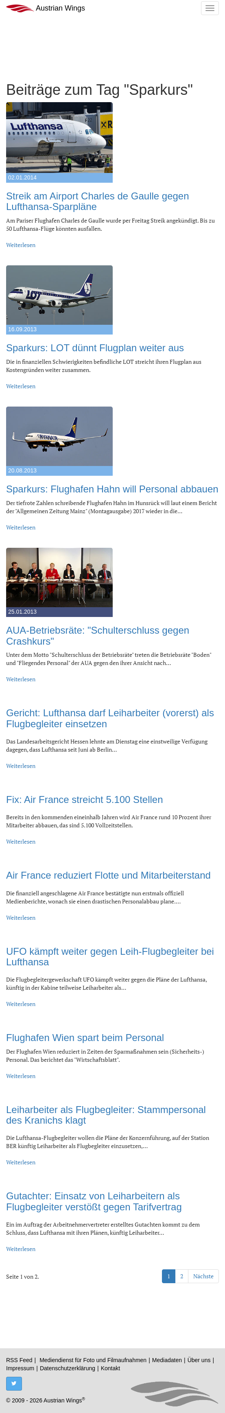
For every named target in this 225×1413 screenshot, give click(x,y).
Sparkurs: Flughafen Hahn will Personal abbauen (112, 488)
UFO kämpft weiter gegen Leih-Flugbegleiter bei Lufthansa (110, 956)
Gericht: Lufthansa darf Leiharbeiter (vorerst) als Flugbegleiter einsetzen (110, 718)
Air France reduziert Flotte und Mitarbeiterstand (108, 875)
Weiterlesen (20, 245)
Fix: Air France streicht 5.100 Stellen (84, 799)
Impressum (20, 1368)
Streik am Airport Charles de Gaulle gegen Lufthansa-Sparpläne (97, 201)
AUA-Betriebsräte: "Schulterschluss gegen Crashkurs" (97, 635)
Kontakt (110, 1368)
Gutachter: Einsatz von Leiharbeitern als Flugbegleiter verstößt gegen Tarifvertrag (94, 1201)
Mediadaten (167, 1360)
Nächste (203, 1276)
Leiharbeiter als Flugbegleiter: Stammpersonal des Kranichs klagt (106, 1115)
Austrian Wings (45, 8)
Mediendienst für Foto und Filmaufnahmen (92, 1360)
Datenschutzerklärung (67, 1368)
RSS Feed (19, 1360)
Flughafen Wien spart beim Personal (85, 1037)
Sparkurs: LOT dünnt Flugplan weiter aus (95, 347)
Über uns (199, 1360)
